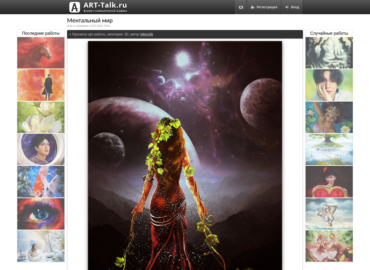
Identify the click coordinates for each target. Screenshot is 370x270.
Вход (292, 7)
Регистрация (264, 7)
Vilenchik (146, 34)
